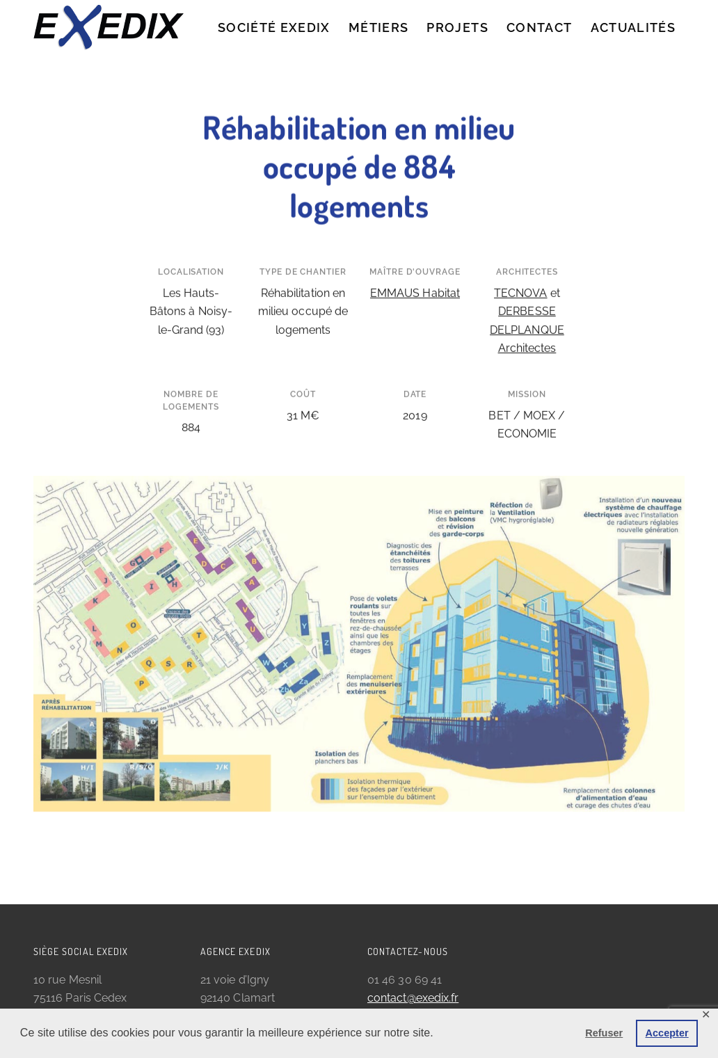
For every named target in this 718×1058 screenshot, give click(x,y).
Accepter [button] (667, 1033)
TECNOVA (521, 277)
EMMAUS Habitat (415, 277)
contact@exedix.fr (412, 997)
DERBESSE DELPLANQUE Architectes (527, 314)
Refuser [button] (604, 1033)
